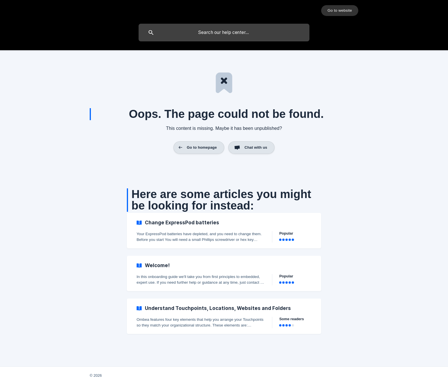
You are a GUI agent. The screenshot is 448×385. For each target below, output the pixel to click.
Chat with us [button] (256, 147)
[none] (339, 10)
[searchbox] (224, 32)
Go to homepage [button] (202, 147)
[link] (224, 230)
